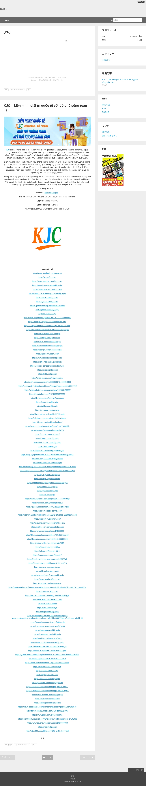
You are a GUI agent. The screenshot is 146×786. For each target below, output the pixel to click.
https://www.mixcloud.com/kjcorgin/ (47, 462)
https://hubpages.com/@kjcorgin (47, 703)
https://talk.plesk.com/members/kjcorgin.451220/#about (47, 326)
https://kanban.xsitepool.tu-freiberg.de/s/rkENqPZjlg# (47, 595)
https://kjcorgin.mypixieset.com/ (47, 479)
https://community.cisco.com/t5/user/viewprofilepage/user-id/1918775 (47, 466)
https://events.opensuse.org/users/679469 (47, 626)
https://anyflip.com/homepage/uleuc (47, 638)
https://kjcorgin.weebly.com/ (47, 354)
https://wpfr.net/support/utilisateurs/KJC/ (47, 430)
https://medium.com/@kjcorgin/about (47, 503)
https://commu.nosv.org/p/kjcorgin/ (47, 555)
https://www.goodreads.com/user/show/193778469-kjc (47, 426)
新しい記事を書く (109, 135)
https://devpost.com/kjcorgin (47, 611)
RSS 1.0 (105, 108)
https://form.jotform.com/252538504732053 (47, 394)
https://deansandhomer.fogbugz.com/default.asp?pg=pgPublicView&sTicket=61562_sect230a (47, 587)
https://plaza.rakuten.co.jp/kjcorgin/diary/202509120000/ (47, 390)
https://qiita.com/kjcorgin (47, 607)
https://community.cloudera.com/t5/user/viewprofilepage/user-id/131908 (47, 719)
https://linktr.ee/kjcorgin (47, 374)
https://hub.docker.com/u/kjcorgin (47, 442)
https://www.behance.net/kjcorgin (47, 342)
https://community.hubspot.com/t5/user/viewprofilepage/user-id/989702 (47, 386)
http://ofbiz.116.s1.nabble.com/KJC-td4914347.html (47, 731)
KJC (3, 9)
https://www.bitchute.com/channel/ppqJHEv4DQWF (47, 691)
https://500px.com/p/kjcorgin (47, 438)
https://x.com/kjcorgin (47, 277)
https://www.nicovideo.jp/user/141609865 (47, 531)
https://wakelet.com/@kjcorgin (47, 630)
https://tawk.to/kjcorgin (47, 446)
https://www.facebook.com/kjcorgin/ (47, 273)
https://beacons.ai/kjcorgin (47, 591)
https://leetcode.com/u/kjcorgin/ (47, 679)
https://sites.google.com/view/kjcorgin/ (47, 378)
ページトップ (136, 770)
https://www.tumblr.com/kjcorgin (47, 334)
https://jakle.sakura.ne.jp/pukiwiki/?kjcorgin (47, 414)
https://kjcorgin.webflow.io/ (47, 402)
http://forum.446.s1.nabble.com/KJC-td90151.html (47, 711)
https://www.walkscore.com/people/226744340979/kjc (47, 499)
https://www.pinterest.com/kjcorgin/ (47, 289)
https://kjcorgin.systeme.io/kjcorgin (47, 350)
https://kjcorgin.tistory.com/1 (47, 571)
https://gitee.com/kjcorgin (47, 491)
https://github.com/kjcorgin (47, 301)
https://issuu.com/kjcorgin (47, 370)
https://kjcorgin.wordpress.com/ (47, 338)
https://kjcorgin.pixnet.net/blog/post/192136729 (47, 563)
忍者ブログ (77, 782)
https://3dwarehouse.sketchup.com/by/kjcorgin (47, 646)
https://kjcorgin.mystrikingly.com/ (47, 519)
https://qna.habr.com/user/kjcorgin (47, 583)
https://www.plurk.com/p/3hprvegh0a (47, 715)
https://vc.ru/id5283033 (47, 603)
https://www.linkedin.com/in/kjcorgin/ (47, 358)
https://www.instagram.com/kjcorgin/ (47, 285)
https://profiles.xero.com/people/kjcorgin (47, 527)
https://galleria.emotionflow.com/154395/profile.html (47, 507)
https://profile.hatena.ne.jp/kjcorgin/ (47, 362)
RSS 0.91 (106, 105)
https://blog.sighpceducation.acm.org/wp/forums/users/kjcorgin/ (47, 454)
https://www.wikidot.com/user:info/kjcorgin (47, 622)
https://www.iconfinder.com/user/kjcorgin (47, 642)
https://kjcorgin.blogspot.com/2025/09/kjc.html (47, 322)
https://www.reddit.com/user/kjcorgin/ (47, 346)
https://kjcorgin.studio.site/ (47, 675)
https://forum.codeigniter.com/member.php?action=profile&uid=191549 (47, 707)
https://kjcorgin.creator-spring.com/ (47, 511)
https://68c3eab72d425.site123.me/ (47, 599)
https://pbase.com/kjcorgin (47, 670)
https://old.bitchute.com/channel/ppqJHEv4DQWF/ (47, 687)
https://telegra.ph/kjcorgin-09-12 (47, 551)
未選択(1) (106, 60)
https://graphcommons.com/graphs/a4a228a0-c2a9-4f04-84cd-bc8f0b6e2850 (47, 654)
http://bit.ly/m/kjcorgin (47, 313)
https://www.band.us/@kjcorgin (47, 579)
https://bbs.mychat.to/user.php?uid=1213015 (47, 658)
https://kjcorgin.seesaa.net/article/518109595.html (47, 539)
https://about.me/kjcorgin (47, 487)
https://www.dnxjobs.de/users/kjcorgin (47, 695)
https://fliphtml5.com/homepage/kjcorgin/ (47, 450)
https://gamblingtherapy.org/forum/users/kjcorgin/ (47, 483)
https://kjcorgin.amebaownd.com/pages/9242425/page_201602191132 (47, 515)
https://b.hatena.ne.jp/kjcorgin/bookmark (47, 398)
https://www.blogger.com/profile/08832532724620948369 (47, 317)
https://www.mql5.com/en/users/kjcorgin (47, 575)
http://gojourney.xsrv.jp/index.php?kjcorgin (47, 523)
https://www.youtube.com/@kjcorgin (47, 281)
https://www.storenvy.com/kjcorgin (47, 666)
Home (6, 20)
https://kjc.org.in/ (51, 193)
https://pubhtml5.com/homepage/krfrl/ (47, 683)
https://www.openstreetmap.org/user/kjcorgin (47, 293)
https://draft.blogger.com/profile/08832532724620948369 (47, 382)
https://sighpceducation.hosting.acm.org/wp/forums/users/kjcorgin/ (47, 471)
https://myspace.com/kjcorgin (47, 410)
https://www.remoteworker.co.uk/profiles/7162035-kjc (47, 662)
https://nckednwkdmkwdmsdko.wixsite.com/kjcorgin (47, 330)
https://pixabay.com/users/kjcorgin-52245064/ (47, 418)
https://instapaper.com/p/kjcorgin (47, 634)
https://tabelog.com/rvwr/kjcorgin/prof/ (47, 458)
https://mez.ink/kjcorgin (47, 727)
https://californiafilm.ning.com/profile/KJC (47, 543)
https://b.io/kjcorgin (47, 495)
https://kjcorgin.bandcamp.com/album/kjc (47, 366)
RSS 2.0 (105, 112)
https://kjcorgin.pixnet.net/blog (47, 547)
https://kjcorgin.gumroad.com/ (47, 434)
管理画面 (106, 132)
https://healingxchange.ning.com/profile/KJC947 (47, 559)
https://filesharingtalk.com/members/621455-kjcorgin (47, 535)
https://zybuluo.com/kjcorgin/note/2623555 (47, 305)
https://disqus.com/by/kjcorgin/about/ (47, 422)
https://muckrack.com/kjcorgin (47, 699)
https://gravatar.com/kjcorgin (47, 309)
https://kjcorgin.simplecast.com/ (47, 567)
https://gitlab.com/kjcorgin (47, 406)
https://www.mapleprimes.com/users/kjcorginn (47, 650)
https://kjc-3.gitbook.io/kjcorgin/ (47, 475)
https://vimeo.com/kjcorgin (47, 297)
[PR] (7, 32)
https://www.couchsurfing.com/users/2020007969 (47, 723)
